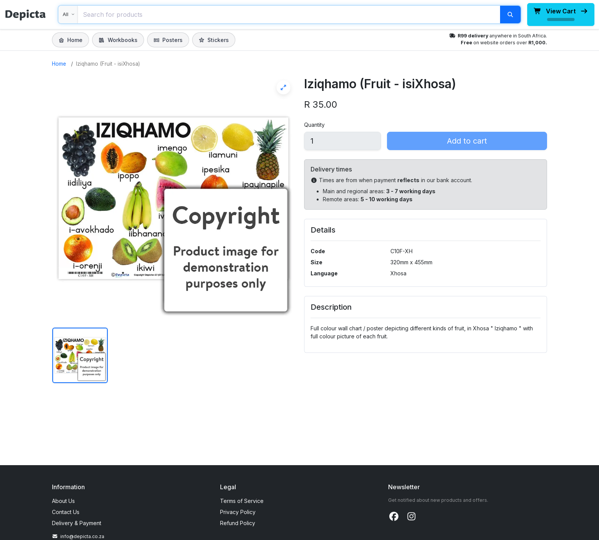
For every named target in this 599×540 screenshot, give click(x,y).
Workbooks (118, 40)
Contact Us (65, 512)
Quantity (314, 124)
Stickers (214, 40)
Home (70, 40)
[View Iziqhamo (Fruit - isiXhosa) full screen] (173, 198)
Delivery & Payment (76, 523)
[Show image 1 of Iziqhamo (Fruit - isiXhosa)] (80, 355)
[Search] (510, 14)
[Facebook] (394, 517)
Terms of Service (242, 501)
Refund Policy (237, 523)
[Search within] (68, 14)
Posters (168, 40)
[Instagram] (411, 517)
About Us (63, 501)
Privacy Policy (238, 512)
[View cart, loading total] (560, 14)
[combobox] (289, 14)
